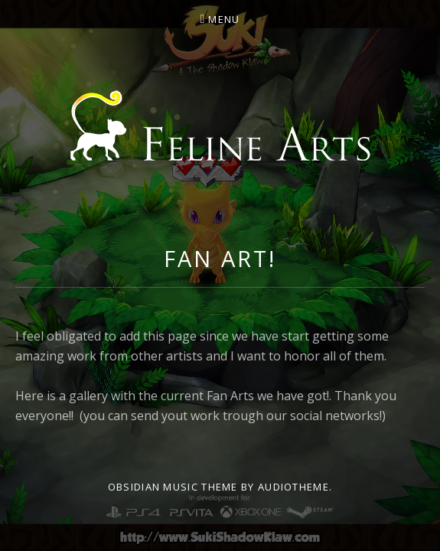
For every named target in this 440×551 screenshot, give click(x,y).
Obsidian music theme (173, 487)
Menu (224, 19)
